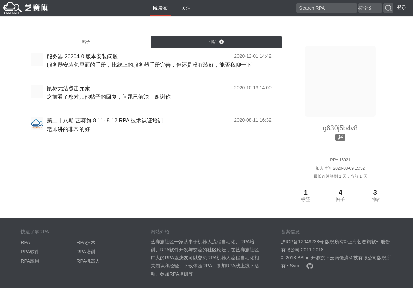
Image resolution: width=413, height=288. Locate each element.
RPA (25, 242)
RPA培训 (85, 251)
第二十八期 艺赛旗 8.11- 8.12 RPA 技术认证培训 (105, 120)
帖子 (86, 41)
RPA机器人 (88, 261)
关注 (183, 8)
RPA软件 (30, 251)
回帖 (216, 41)
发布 (160, 8)
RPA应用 (30, 261)
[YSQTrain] (39, 123)
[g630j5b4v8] (39, 59)
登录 (401, 7)
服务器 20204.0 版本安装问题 (82, 56)
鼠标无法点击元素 (68, 88)
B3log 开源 (308, 257)
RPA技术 (85, 242)
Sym (294, 265)
